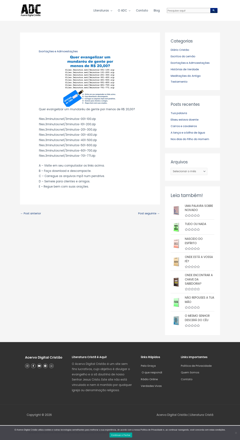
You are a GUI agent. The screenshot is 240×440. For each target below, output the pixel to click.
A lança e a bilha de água (189, 132)
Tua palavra (179, 113)
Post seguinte (148, 214)
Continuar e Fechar (120, 435)
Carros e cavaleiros (185, 126)
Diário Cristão (180, 51)
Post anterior (31, 214)
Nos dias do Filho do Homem (191, 139)
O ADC (122, 11)
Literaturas (101, 11)
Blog (157, 11)
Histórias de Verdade (186, 70)
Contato (142, 11)
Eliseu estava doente (186, 120)
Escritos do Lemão (184, 57)
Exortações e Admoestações (59, 52)
